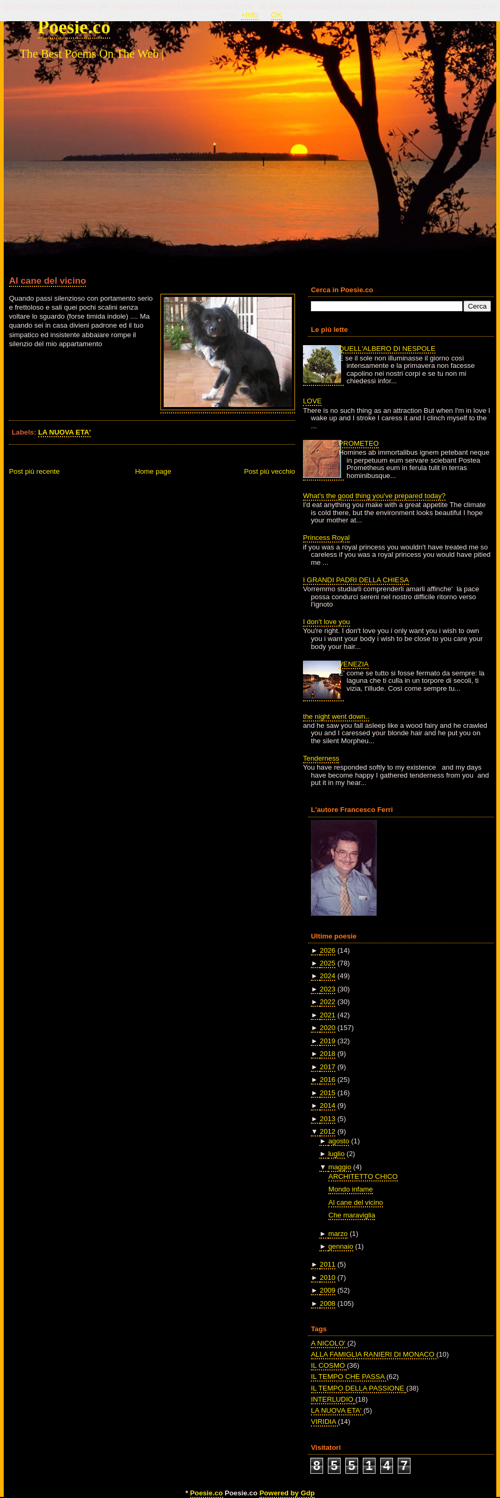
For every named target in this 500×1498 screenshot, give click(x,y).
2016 (327, 1080)
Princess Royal (326, 538)
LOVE (312, 401)
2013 (327, 1119)
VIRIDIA (324, 1421)
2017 (327, 1067)
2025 (327, 963)
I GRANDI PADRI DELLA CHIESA (356, 580)
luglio (336, 1154)
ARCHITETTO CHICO (363, 1176)
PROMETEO (358, 443)
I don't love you (326, 622)
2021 (327, 1015)
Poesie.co (74, 27)
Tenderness (321, 758)
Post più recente (34, 471)
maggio (339, 1167)
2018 (327, 1054)
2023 (327, 989)
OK (276, 15)
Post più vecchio (269, 471)
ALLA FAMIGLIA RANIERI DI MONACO (373, 1354)
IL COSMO (329, 1365)
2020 (327, 1028)
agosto (339, 1141)
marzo (338, 1234)
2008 (327, 1303)
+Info (249, 15)
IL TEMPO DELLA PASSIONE (358, 1388)
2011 (327, 1264)
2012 (327, 1131)
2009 (327, 1290)
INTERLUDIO (333, 1399)
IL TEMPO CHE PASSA (348, 1376)
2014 (327, 1105)
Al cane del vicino (47, 280)
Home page (153, 471)
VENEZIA (353, 664)
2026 (327, 950)
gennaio (340, 1246)
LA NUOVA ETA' (64, 432)
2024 (327, 976)
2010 (327, 1278)
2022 (327, 1002)
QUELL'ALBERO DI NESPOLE (386, 349)
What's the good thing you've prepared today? (374, 496)
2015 (327, 1093)
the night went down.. (336, 716)
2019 (327, 1041)
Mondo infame (350, 1189)
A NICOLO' (329, 1343)
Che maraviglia (351, 1215)
